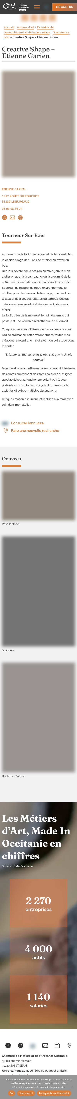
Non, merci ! (26, 1093)
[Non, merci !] (72, 1087)
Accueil (9, 27)
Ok (11, 1093)
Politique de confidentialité (54, 1093)
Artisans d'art (25, 27)
